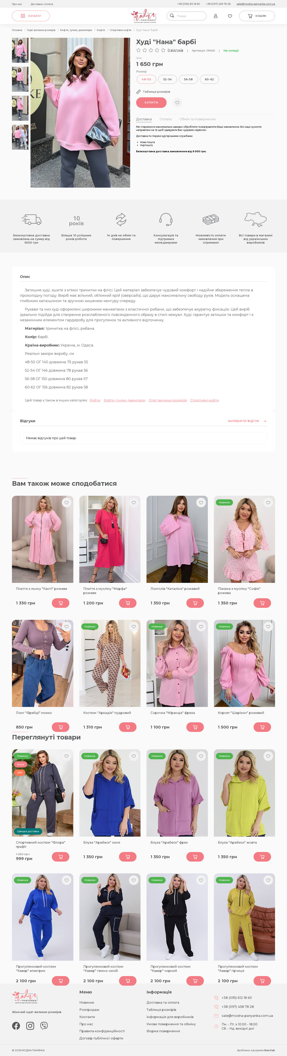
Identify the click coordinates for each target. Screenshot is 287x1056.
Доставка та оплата (162, 1002)
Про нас (17, 4)
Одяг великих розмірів (168, 400)
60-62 (209, 79)
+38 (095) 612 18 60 (188, 3)
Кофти (95, 400)
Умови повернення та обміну (171, 1024)
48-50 (146, 79)
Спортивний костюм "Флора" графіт (40, 845)
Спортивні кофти (204, 400)
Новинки (86, 1002)
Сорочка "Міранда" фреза (172, 713)
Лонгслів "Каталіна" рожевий (175, 589)
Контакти (87, 1017)
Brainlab (269, 1050)
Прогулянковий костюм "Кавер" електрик (36, 969)
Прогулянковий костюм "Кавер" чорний (170, 969)
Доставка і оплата (42, 4)
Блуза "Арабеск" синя (101, 842)
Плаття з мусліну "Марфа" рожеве (105, 591)
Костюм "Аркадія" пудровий (107, 713)
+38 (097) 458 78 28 (218, 3)
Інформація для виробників (170, 1017)
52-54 (167, 79)
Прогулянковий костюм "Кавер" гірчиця (238, 969)
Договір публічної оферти (101, 1038)
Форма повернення (163, 1031)
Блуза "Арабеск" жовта (237, 842)
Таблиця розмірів (161, 1010)
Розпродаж (89, 1010)
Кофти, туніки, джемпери (124, 400)
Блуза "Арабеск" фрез (169, 842)
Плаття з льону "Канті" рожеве (41, 589)
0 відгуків (175, 50)
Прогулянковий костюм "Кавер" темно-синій (103, 969)
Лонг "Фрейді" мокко (34, 713)
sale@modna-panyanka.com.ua (256, 3)
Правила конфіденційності (102, 1031)
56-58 (188, 79)
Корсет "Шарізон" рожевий (241, 713)
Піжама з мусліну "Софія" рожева (239, 591)
